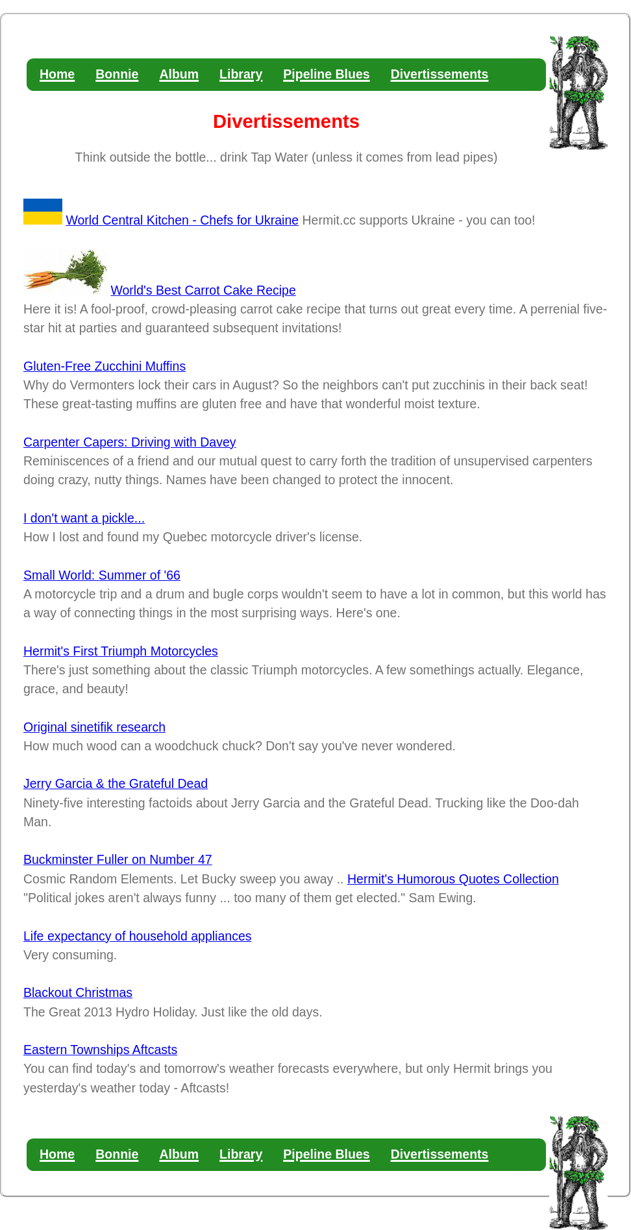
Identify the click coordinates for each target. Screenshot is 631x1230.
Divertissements (440, 74)
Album (179, 74)
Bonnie (116, 74)
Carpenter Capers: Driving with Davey (129, 442)
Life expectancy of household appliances (137, 936)
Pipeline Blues (326, 74)
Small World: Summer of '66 (101, 575)
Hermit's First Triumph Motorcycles (120, 651)
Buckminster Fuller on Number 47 (117, 859)
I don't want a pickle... (84, 518)
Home (57, 74)
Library (240, 74)
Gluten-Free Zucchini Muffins (104, 366)
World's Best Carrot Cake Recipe (202, 290)
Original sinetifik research (94, 727)
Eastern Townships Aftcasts (100, 1049)
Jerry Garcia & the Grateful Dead (115, 783)
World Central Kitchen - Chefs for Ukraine (182, 220)
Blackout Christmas (77, 992)
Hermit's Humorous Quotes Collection (453, 879)
